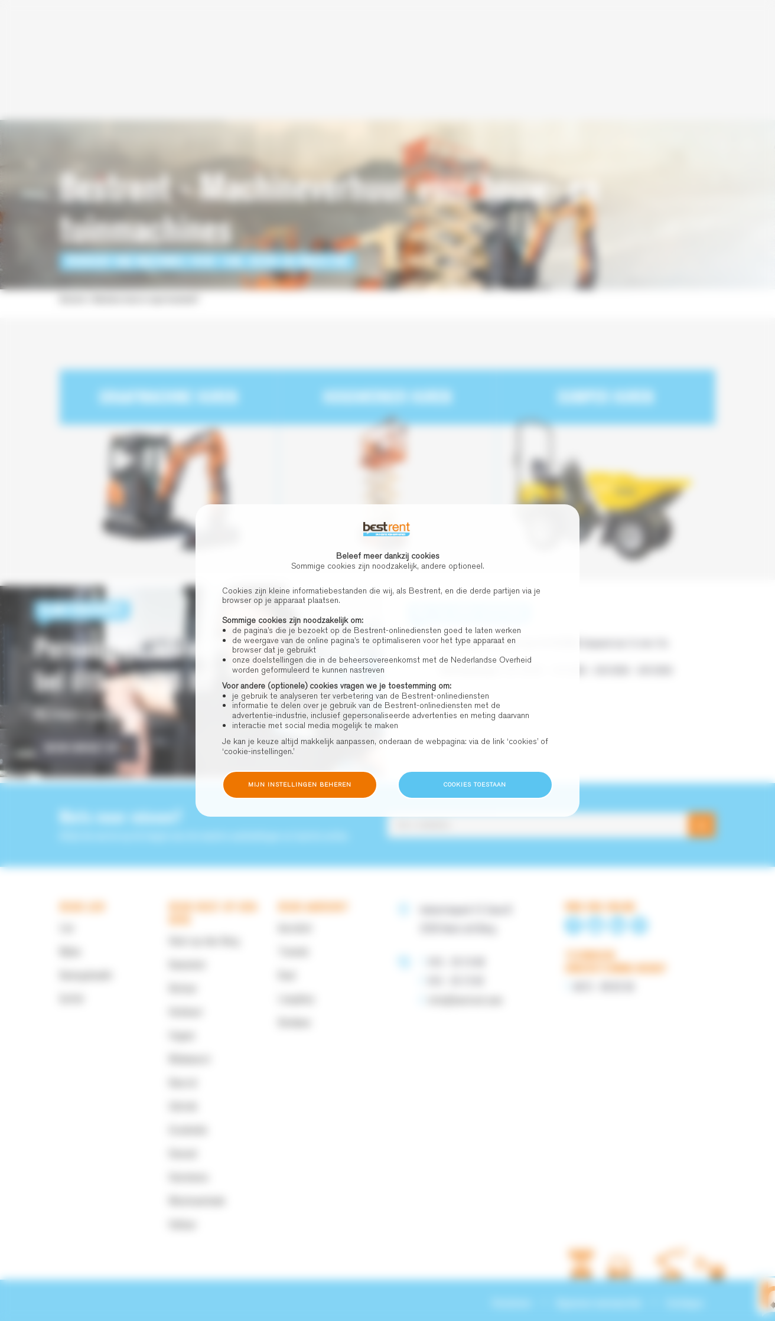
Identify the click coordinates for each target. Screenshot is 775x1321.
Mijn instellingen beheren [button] (299, 784)
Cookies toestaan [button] (475, 784)
